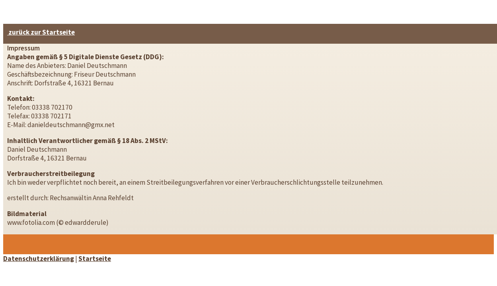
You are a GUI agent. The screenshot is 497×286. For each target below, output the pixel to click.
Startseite (94, 258)
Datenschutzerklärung (38, 258)
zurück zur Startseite (41, 32)
